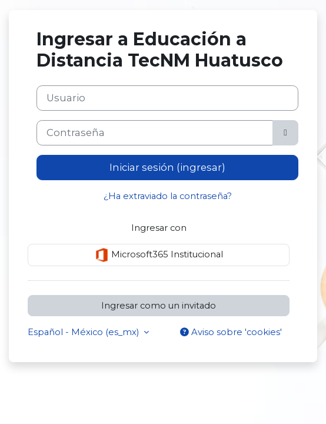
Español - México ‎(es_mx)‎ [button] (84, 332)
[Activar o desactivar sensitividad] (285, 132)
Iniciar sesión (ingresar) (167, 167)
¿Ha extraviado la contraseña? (168, 196)
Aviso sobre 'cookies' (231, 332)
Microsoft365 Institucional (159, 255)
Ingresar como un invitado (158, 305)
